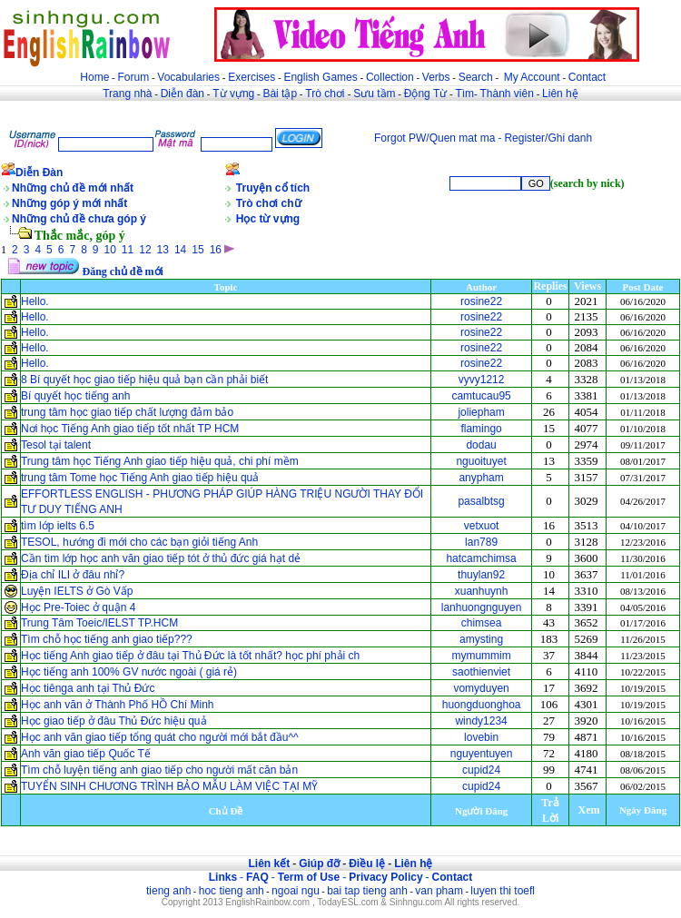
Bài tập (279, 93)
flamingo (480, 428)
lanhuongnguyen (481, 607)
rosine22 (481, 301)
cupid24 (481, 770)
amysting (481, 639)
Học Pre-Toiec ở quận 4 (78, 607)
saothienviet (481, 672)
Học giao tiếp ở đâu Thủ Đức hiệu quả (114, 721)
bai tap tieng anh (367, 890)
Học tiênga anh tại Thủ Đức (88, 688)
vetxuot (481, 525)
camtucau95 (480, 396)
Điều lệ (367, 863)
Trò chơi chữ (268, 203)
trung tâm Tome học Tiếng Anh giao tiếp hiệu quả (140, 477)
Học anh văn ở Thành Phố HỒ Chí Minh (117, 704)
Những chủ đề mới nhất (72, 188)
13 (163, 249)
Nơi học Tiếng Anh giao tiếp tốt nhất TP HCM (130, 428)
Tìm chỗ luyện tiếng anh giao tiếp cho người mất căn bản (159, 770)
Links (223, 877)
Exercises (251, 77)
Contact (587, 77)
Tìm (464, 93)
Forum (133, 77)
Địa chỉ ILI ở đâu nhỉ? (72, 574)
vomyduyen (480, 688)
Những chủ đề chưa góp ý (79, 218)
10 (110, 249)
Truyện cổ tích (273, 188)
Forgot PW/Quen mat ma (434, 138)
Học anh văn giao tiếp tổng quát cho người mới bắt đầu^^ (160, 737)
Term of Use (309, 877)
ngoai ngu (295, 890)
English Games (320, 77)
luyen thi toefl (502, 890)
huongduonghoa (481, 704)
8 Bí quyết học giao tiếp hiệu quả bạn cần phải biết (144, 379)
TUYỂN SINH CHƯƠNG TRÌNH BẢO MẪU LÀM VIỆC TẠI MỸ (171, 786)
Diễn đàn (182, 93)
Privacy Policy (385, 877)
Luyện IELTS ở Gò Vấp (77, 591)
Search (476, 77)
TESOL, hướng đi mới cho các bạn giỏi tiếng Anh (139, 542)
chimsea (481, 623)
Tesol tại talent (56, 445)
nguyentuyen (481, 753)
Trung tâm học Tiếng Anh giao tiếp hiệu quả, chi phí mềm (160, 461)
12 (145, 249)
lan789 (481, 542)
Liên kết (269, 863)
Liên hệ (560, 93)
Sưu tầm (374, 93)
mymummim (480, 655)
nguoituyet (481, 461)
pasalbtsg (481, 501)
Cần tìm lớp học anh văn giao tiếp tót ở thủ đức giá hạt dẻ (161, 558)
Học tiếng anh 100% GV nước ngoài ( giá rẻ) (129, 672)
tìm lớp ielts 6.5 (57, 525)
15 (197, 249)
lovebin (481, 737)
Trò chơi (326, 93)
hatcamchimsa (481, 558)
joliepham (481, 412)
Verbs (436, 77)
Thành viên (507, 93)
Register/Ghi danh (548, 138)
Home (94, 77)
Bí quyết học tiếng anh (75, 396)
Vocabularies (188, 77)
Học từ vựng (268, 218)
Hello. (35, 301)
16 (216, 249)
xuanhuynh (481, 591)
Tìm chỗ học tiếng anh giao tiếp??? (106, 639)
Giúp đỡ (319, 863)
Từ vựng (233, 93)
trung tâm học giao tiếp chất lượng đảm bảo (127, 412)
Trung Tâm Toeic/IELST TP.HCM (99, 623)
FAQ (257, 877)
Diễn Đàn (39, 172)
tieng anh (168, 890)
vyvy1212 (482, 379)
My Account (532, 77)
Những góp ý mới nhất (69, 203)
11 (127, 249)
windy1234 (481, 721)
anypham (481, 477)
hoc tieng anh (231, 890)
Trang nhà (127, 93)
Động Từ (425, 93)
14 (180, 249)
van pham (439, 890)
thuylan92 (481, 574)
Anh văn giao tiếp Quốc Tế (86, 753)
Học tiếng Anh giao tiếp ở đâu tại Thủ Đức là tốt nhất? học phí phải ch (190, 655)
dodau (481, 445)
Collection (390, 77)
